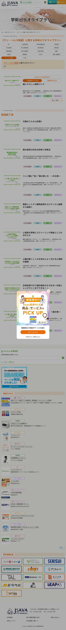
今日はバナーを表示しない (33, 336)
